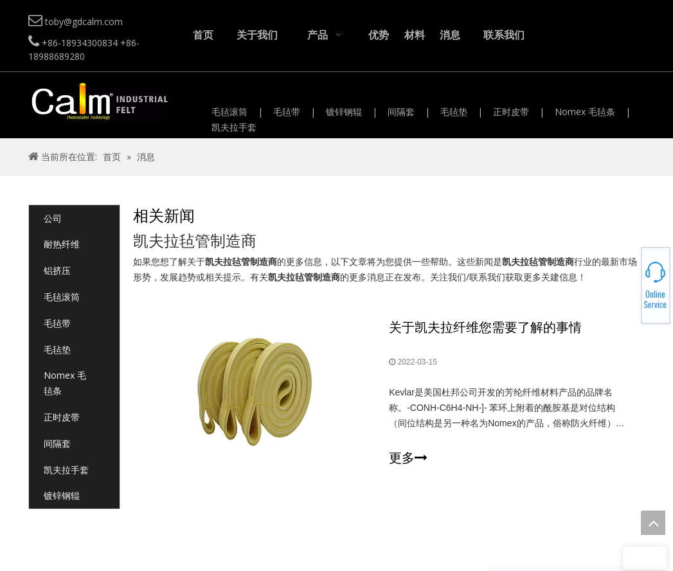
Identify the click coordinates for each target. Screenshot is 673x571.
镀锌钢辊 (344, 111)
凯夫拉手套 (233, 127)
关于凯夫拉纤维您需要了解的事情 (485, 327)
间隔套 (401, 111)
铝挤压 (57, 270)
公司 (53, 218)
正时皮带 (511, 111)
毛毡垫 (453, 111)
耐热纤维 (62, 244)
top (653, 523)
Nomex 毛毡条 (585, 111)
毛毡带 (286, 111)
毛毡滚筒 (229, 111)
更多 (408, 458)
